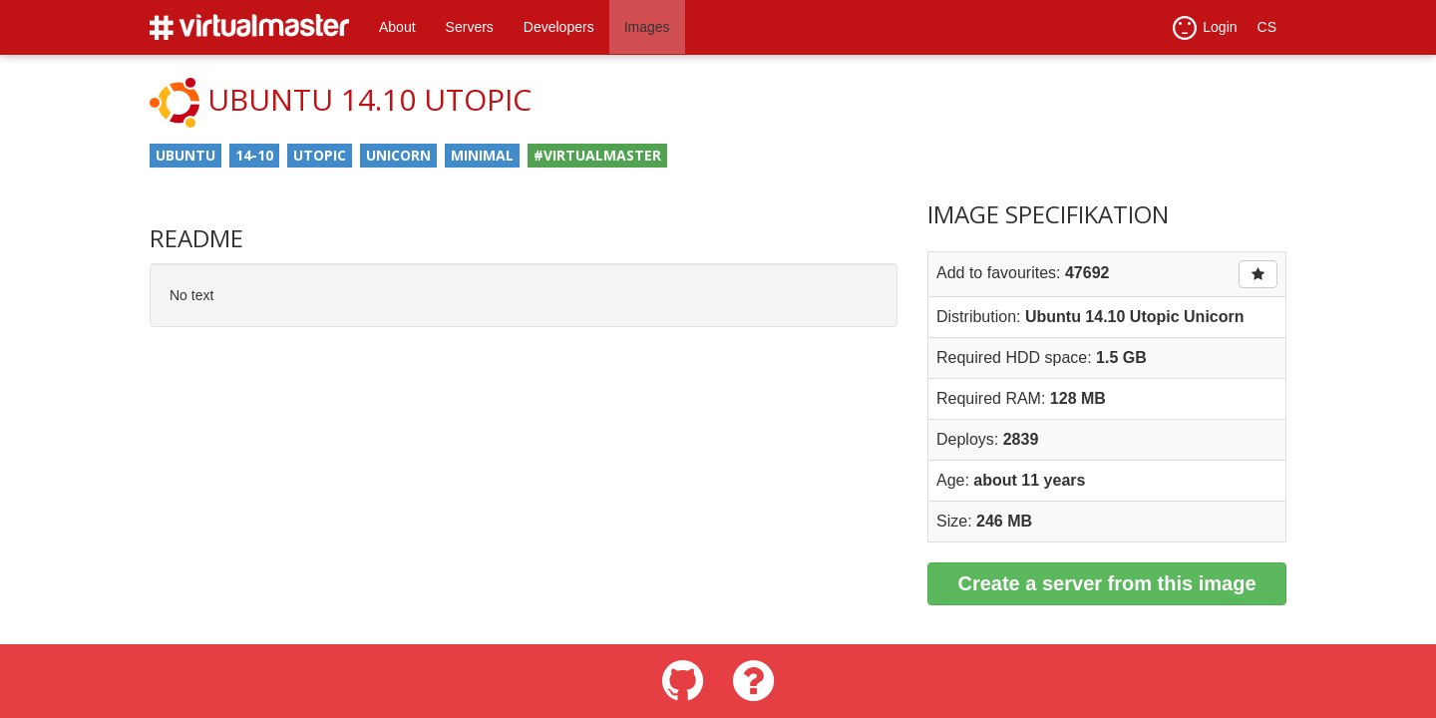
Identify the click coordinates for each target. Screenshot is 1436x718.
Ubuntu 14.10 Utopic (369, 99)
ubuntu (185, 155)
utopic (319, 155)
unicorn (398, 155)
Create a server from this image (1106, 583)
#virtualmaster (597, 155)
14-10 (254, 155)
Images (647, 27)
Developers (559, 27)
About (397, 27)
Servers (470, 27)
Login (1205, 28)
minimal (482, 155)
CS (1266, 27)
